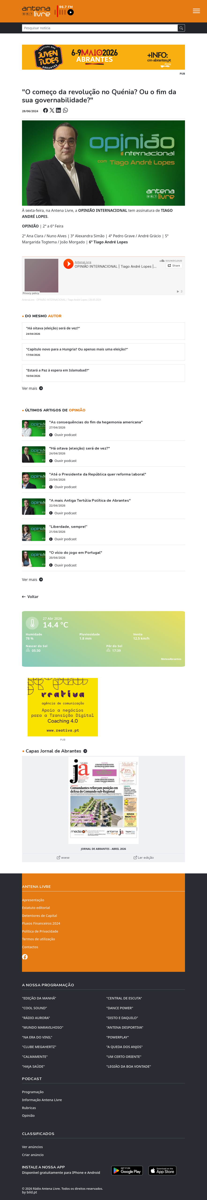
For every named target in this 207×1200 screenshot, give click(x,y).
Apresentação (33, 900)
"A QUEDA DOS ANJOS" (124, 1047)
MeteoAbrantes (171, 659)
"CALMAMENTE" (35, 1056)
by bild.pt (29, 1192)
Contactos (30, 947)
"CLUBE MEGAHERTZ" (39, 1047)
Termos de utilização (38, 939)
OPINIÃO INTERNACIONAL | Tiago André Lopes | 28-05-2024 (69, 300)
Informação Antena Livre (42, 1100)
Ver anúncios (32, 1147)
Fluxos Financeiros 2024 (41, 923)
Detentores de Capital (39, 915)
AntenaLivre (28, 300)
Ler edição (144, 857)
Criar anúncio (33, 1155)
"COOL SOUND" (34, 1008)
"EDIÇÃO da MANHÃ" (39, 998)
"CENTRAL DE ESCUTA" (124, 998)
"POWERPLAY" (117, 1037)
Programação (33, 1092)
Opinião (28, 1115)
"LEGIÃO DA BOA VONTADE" (128, 1066)
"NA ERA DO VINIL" (37, 1037)
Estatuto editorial (36, 907)
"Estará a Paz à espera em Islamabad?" (103, 373)
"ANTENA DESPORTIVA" (124, 1027)
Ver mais (32, 388)
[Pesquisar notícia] (100, 28)
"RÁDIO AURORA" (36, 1018)
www (63, 857)
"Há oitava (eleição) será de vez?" (103, 331)
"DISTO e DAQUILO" (122, 1018)
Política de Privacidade (40, 931)
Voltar (30, 596)
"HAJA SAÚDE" (33, 1066)
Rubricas (29, 1108)
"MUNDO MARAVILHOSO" (42, 1027)
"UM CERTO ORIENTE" (123, 1056)
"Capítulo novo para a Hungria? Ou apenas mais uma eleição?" (103, 352)
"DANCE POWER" (119, 1008)
